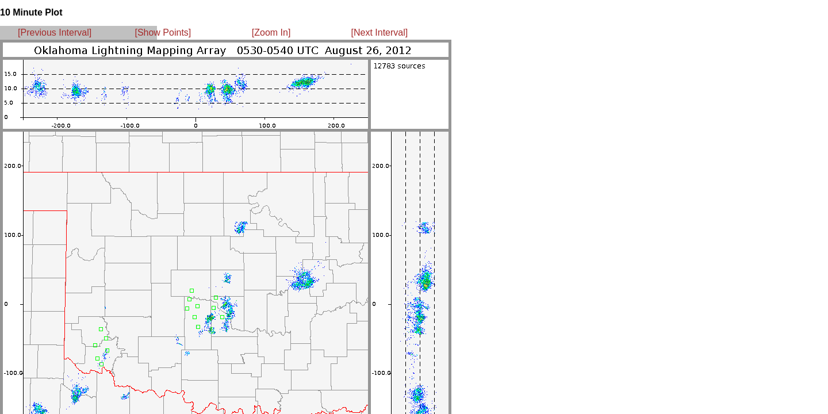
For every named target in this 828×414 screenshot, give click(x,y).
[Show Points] (163, 32)
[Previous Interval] (54, 32)
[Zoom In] (271, 32)
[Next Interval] (379, 32)
